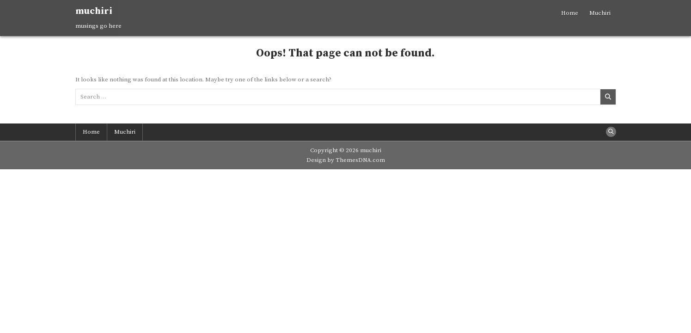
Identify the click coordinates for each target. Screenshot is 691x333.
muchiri (93, 11)
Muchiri (600, 13)
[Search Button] (611, 132)
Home (569, 13)
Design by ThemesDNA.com (345, 160)
